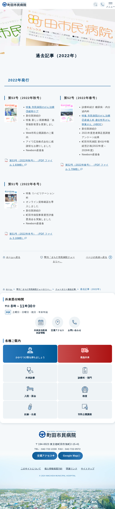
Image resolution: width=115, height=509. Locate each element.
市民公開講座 (85, 414)
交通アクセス (40, 455)
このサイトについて (31, 468)
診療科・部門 (85, 377)
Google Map (77, 455)
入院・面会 (30, 396)
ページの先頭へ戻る (96, 257)
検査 (85, 396)
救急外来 (84, 357)
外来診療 (30, 377)
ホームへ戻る (13, 257)
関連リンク (71, 468)
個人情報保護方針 (53, 468)
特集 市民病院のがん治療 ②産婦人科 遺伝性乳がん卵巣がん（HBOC (96, 120)
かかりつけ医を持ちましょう (30, 357)
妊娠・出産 (30, 414)
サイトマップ (87, 468)
